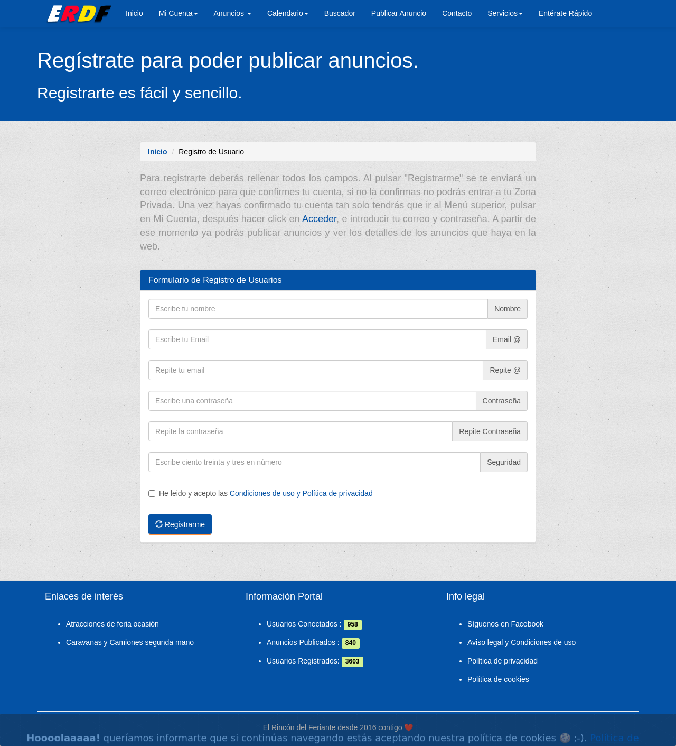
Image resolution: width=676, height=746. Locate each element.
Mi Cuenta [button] (178, 13)
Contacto (457, 13)
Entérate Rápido (565, 13)
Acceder (319, 219)
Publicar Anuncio (398, 13)
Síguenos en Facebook (505, 624)
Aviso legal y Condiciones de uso (521, 642)
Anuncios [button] (232, 13)
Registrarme (180, 524)
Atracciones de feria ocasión (112, 624)
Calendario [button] (287, 13)
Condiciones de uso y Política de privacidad (301, 493)
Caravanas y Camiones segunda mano (130, 642)
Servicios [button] (505, 13)
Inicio (134, 13)
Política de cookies (498, 679)
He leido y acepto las (260, 493)
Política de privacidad (502, 661)
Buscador (339, 13)
